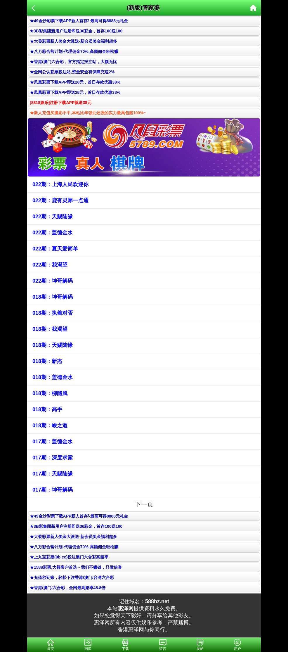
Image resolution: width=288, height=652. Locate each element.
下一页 (144, 504)
